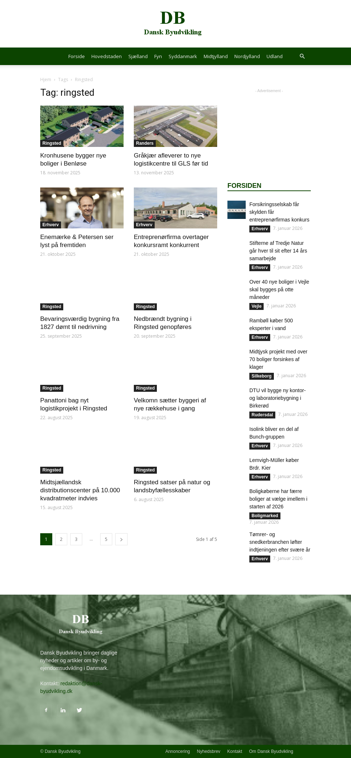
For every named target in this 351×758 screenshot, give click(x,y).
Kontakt (234, 751)
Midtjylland (216, 56)
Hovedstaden (106, 56)
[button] (302, 56)
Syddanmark (183, 56)
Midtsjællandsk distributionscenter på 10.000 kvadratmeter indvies (80, 490)
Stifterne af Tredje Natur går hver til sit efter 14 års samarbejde (278, 250)
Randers (145, 143)
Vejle (256, 306)
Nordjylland (247, 56)
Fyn (158, 56)
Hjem (45, 79)
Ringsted (51, 143)
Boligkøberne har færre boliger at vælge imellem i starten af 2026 (278, 498)
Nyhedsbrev (208, 751)
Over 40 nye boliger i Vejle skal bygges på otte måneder (279, 289)
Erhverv (50, 224)
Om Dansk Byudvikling (271, 751)
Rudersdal (262, 414)
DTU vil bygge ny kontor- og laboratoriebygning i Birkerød (277, 398)
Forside (76, 56)
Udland (275, 56)
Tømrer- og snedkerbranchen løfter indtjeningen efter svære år (279, 542)
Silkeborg (262, 376)
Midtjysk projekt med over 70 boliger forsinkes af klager (278, 359)
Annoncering (177, 751)
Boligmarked (265, 515)
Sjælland (138, 56)
